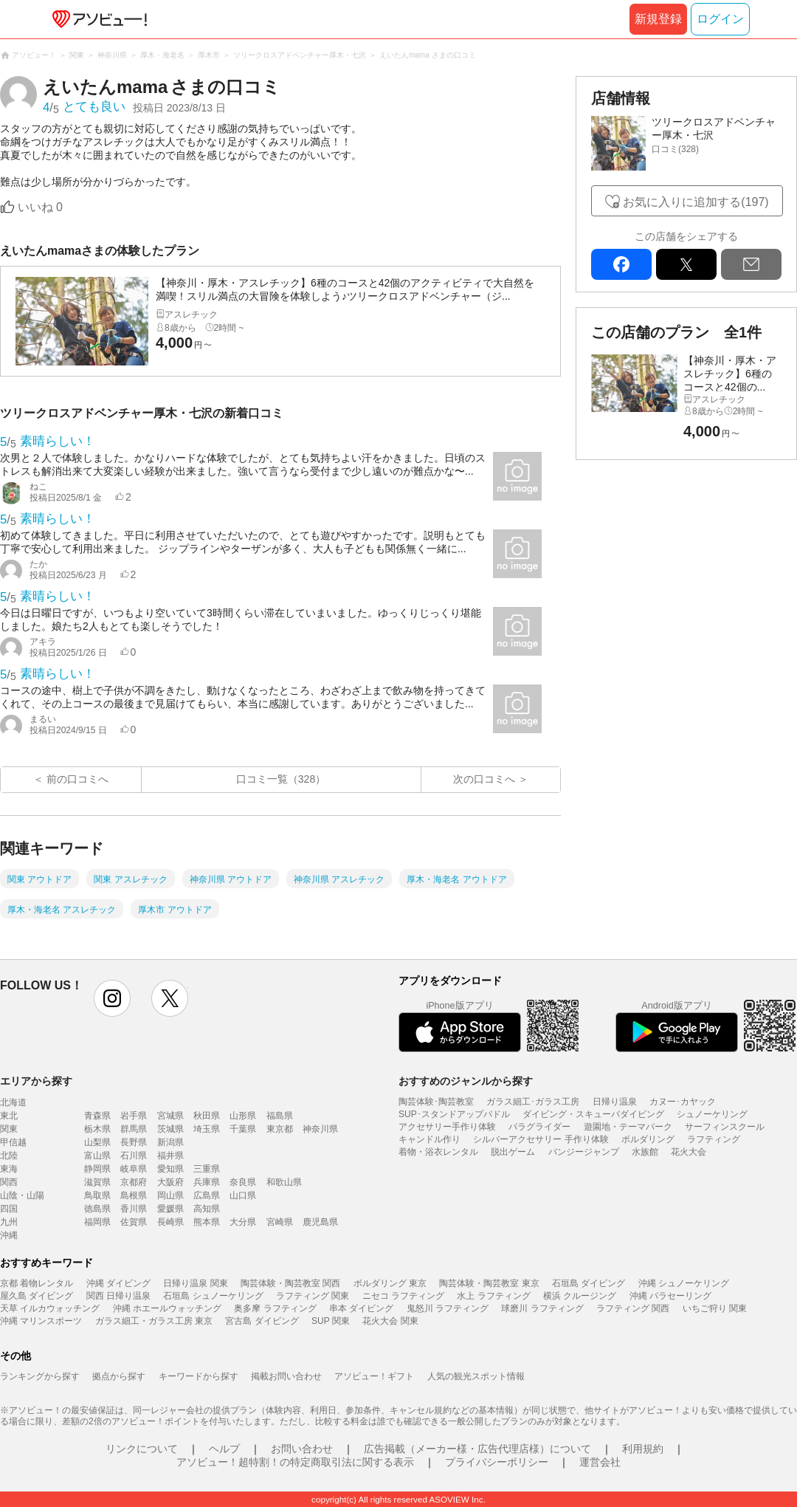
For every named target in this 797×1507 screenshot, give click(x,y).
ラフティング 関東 (312, 1296)
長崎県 (170, 1222)
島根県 (133, 1195)
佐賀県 (133, 1222)
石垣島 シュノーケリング (213, 1296)
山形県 (243, 1115)
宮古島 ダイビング (261, 1321)
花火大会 (688, 1152)
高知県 (206, 1209)
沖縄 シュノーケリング (683, 1283)
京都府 (133, 1182)
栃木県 (97, 1129)
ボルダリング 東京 (390, 1283)
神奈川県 (320, 1129)
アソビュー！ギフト (374, 1376)
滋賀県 (97, 1182)
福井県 (170, 1155)
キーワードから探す (198, 1376)
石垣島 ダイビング (588, 1283)
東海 (9, 1169)
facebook (621, 264)
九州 (9, 1222)
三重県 (206, 1169)
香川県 (133, 1209)
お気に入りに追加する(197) (695, 202)
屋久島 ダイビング (36, 1296)
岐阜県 (133, 1169)
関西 (9, 1182)
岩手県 (133, 1115)
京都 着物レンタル (36, 1283)
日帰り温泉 (615, 1101)
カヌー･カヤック (682, 1101)
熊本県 (206, 1222)
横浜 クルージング (579, 1296)
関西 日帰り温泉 (118, 1296)
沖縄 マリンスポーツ (41, 1321)
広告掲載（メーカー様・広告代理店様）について (477, 1449)
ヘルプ (224, 1449)
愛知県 (170, 1169)
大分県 (243, 1222)
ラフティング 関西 (632, 1308)
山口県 (243, 1195)
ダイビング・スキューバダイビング (593, 1114)
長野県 (133, 1142)
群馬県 (133, 1129)
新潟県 (170, 1142)
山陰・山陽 (22, 1195)
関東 (9, 1129)
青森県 (97, 1115)
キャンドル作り (429, 1139)
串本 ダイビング (361, 1308)
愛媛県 (170, 1209)
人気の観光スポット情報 (476, 1376)
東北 (9, 1115)
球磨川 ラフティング (542, 1308)
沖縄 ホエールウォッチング (167, 1308)
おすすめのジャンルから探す (465, 1081)
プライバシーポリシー (496, 1462)
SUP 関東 (330, 1321)
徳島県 (97, 1209)
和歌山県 (284, 1182)
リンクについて (142, 1449)
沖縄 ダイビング (118, 1283)
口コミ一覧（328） (280, 779)
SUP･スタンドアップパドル (454, 1114)
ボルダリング (647, 1139)
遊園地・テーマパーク (628, 1127)
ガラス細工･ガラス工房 (532, 1101)
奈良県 (243, 1182)
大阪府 (170, 1182)
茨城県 (170, 1129)
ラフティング (713, 1139)
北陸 (9, 1155)
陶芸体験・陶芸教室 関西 (290, 1283)
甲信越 (13, 1142)
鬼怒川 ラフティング (448, 1308)
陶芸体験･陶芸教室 (436, 1101)
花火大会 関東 (390, 1321)
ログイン (720, 19)
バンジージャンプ (583, 1152)
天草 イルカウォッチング (50, 1308)
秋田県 (206, 1115)
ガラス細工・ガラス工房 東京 (154, 1321)
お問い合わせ (302, 1449)
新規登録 (658, 19)
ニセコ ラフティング (403, 1296)
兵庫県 (206, 1182)
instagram (112, 998)
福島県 (279, 1115)
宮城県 (170, 1115)
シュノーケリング (712, 1114)
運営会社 (600, 1462)
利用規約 (642, 1449)
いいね (40, 207)
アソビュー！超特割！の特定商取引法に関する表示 (295, 1462)
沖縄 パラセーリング (670, 1296)
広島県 (206, 1195)
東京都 (279, 1129)
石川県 (133, 1155)
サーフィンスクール (725, 1127)
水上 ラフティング (493, 1296)
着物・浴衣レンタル (438, 1152)
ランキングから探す (40, 1376)
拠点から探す (118, 1376)
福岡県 (97, 1222)
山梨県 (97, 1142)
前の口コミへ (77, 779)
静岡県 (97, 1169)
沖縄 (9, 1235)
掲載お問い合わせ (286, 1376)
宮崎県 (279, 1222)
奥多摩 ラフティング (275, 1308)
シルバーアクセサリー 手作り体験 (540, 1139)
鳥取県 (97, 1195)
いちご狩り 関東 (715, 1308)
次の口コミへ (484, 779)
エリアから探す (36, 1081)
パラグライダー (539, 1127)
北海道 (13, 1102)
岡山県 (170, 1195)
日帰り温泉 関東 (195, 1283)
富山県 (97, 1155)
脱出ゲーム (513, 1152)
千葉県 (243, 1129)
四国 (9, 1209)
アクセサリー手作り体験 (447, 1127)
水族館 (645, 1152)
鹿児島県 (320, 1222)
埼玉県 (206, 1129)
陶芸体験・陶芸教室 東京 (489, 1283)
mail (751, 264)
